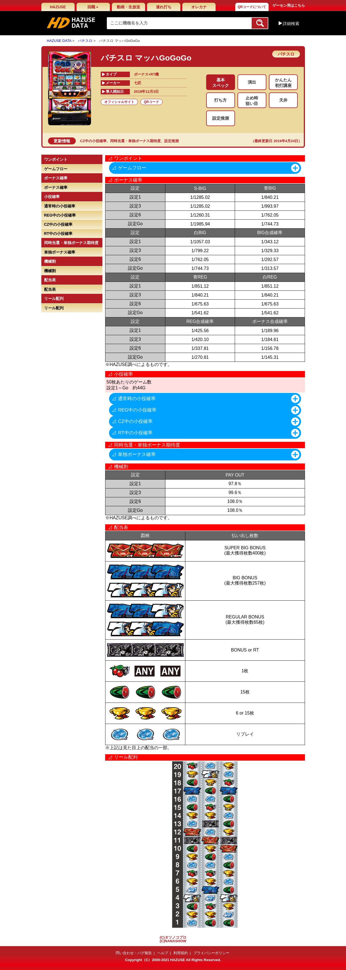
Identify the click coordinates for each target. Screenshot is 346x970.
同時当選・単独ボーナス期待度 (135, 141)
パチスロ (85, 41)
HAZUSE (58, 7)
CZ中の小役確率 (93, 141)
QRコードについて (252, 7)
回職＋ (93, 7)
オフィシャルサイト (119, 102)
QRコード (151, 102)
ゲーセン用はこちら (288, 5)
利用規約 (180, 953)
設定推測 (171, 141)
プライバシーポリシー (211, 953)
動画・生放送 (128, 7)
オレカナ (199, 7)
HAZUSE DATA (59, 41)
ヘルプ (162, 953)
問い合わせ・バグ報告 (134, 953)
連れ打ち (163, 7)
